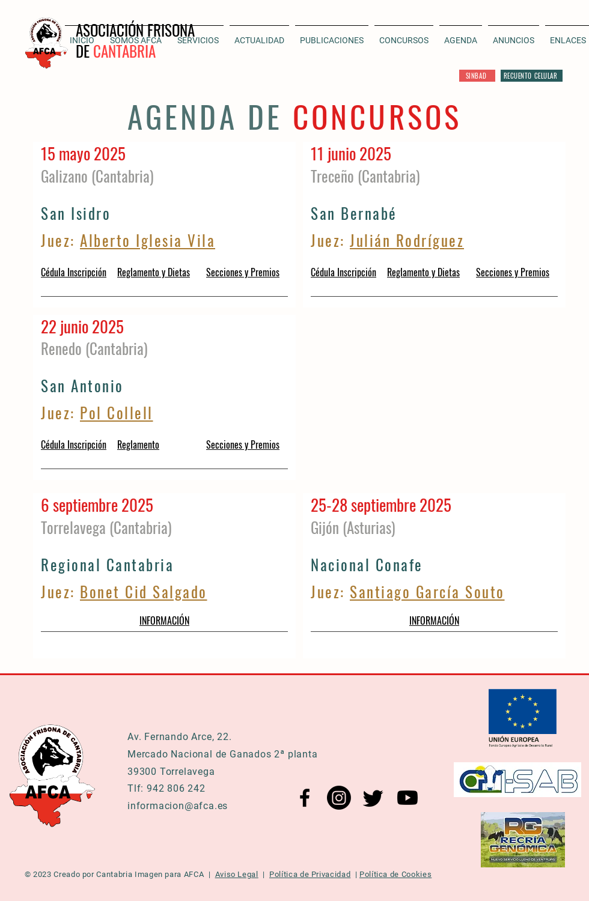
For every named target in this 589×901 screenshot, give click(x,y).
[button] (259, 34)
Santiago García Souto (427, 591)
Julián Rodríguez (407, 240)
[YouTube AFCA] (407, 798)
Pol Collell (116, 412)
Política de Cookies (395, 874)
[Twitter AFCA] (373, 798)
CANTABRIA (124, 51)
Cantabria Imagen (129, 874)
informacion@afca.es (177, 806)
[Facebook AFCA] (305, 798)
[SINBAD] (477, 76)
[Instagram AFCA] (339, 798)
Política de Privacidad (309, 874)
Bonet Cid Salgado (143, 591)
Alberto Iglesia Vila (147, 240)
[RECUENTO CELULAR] (532, 76)
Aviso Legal (236, 874)
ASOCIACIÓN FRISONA (135, 30)
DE (84, 51)
